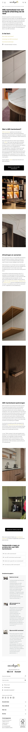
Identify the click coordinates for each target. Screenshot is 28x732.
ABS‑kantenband (6, 132)
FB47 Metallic (8, 281)
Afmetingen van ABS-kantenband (10, 39)
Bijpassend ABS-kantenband (16, 630)
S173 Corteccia (6, 282)
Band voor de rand (14, 577)
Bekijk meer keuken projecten (14, 529)
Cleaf (5, 142)
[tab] (14, 553)
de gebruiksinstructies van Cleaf (15, 424)
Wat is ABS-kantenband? (8, 36)
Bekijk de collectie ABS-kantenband (14, 167)
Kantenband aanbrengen (8, 41)
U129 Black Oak (21, 281)
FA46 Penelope (14, 281)
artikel (10, 159)
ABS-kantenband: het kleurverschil (15, 604)
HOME (3, 6)
